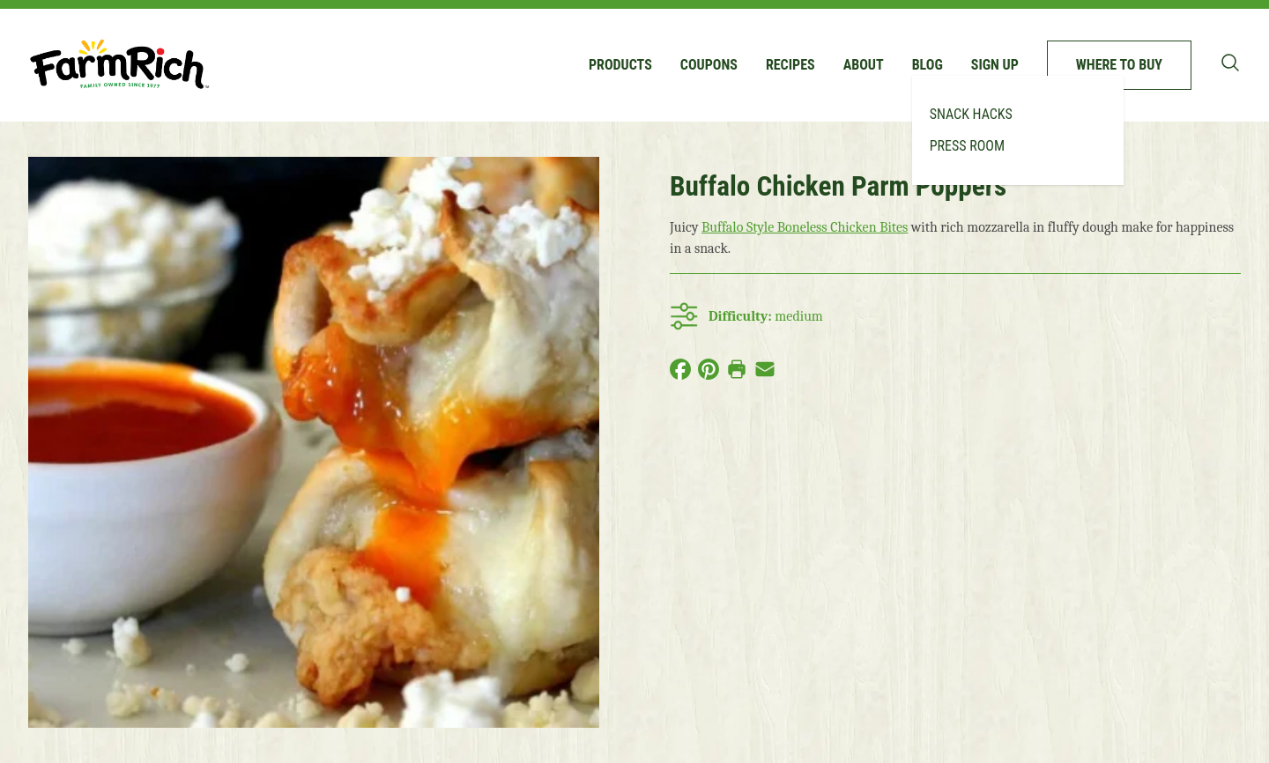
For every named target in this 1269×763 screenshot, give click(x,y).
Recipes (790, 64)
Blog (927, 64)
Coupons (709, 64)
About (863, 64)
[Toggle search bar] (1230, 62)
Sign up (995, 64)
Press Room (967, 145)
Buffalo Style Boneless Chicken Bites (804, 227)
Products (620, 64)
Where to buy (1119, 64)
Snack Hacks (971, 114)
